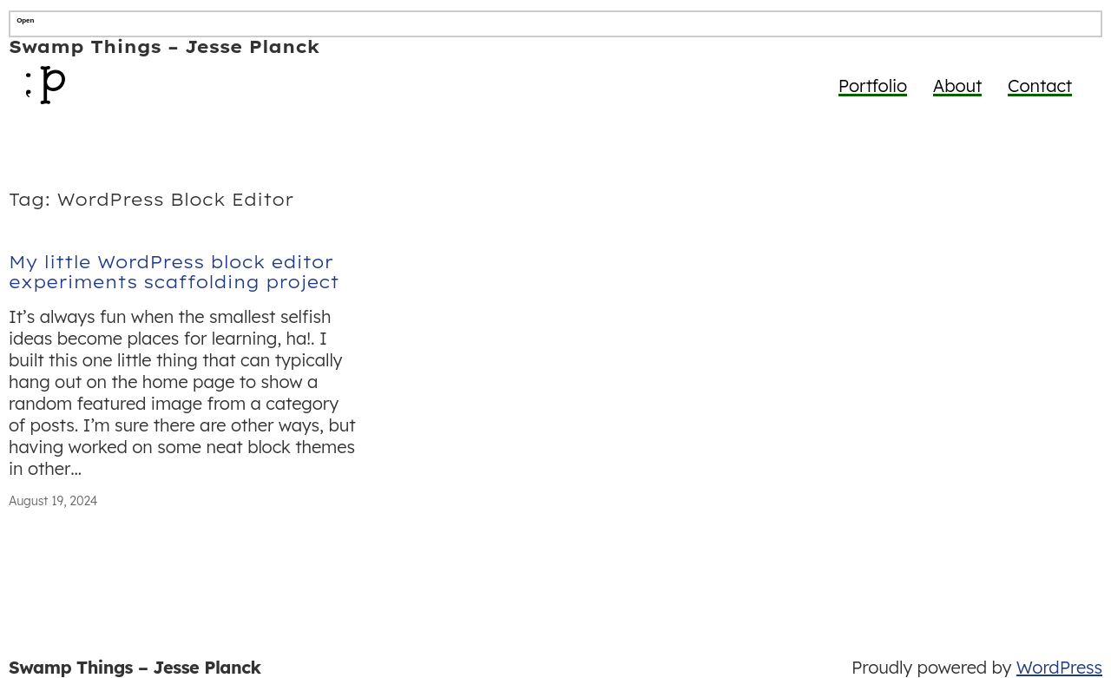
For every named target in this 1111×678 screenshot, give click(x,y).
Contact (1040, 85)
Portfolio (872, 85)
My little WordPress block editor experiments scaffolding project (174, 272)
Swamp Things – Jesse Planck (164, 46)
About (958, 85)
